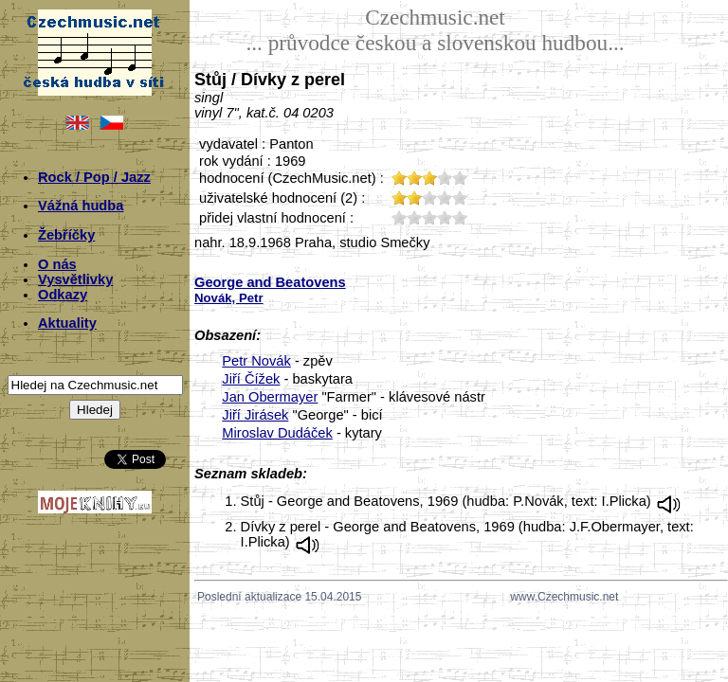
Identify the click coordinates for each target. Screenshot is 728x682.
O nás (57, 264)
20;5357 (414, 217)
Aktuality (67, 323)
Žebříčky (66, 234)
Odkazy (62, 294)
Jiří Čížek (251, 378)
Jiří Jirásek (255, 414)
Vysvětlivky (75, 279)
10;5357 (399, 217)
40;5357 (444, 217)
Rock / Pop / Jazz (94, 177)
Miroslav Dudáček (277, 432)
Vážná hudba (80, 205)
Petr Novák (256, 360)
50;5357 (459, 217)
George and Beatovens (270, 282)
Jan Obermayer (270, 396)
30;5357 (429, 217)
